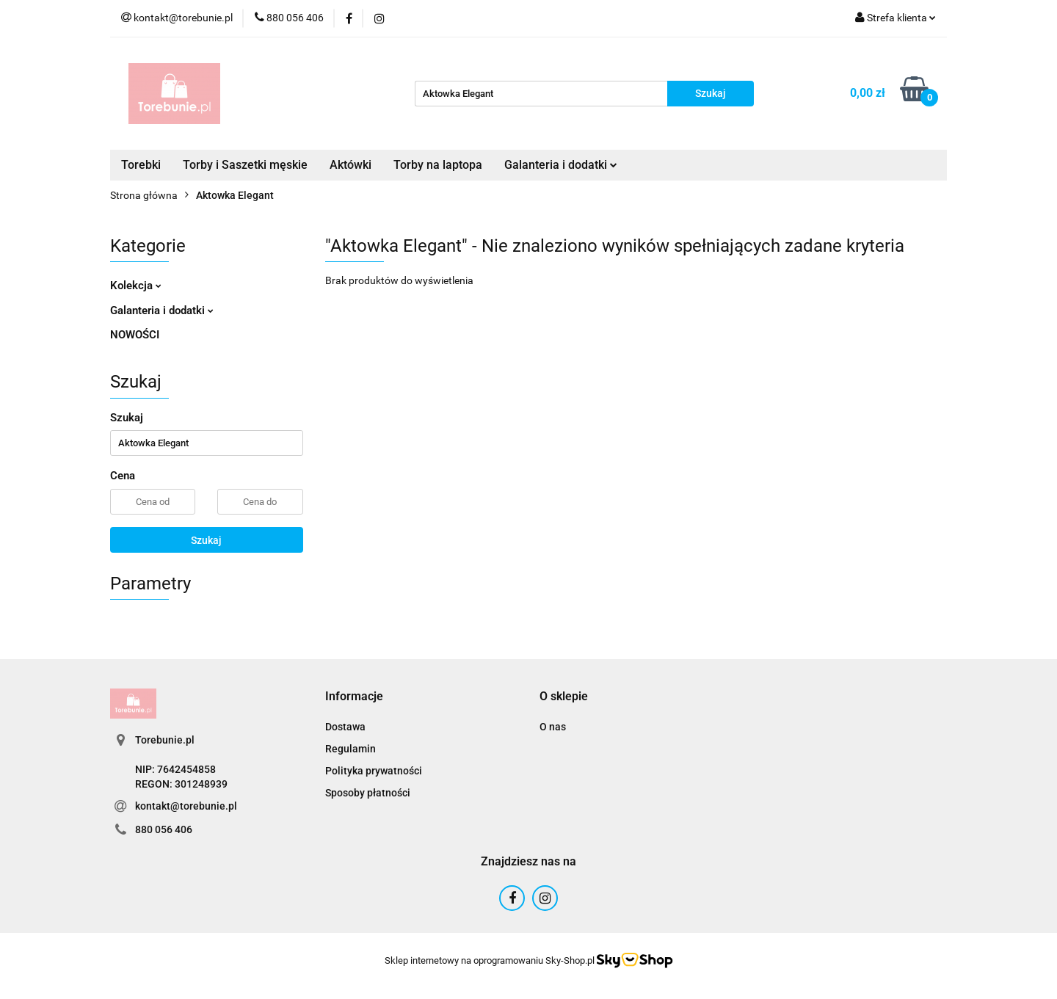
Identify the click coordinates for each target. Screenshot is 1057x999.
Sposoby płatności (367, 793)
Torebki (141, 165)
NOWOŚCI (134, 334)
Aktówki (350, 165)
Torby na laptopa (437, 165)
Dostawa (345, 727)
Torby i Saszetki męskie (245, 165)
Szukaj (206, 540)
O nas (553, 727)
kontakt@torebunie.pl (186, 806)
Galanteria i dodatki (560, 165)
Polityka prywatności (373, 771)
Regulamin (350, 749)
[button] (354, 696)
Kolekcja (135, 285)
